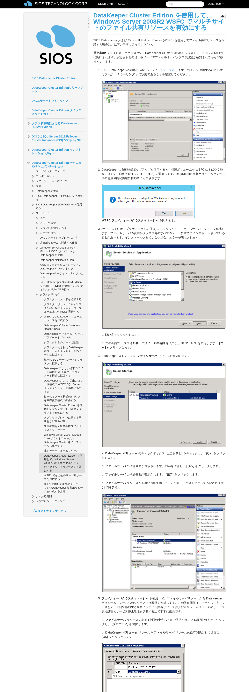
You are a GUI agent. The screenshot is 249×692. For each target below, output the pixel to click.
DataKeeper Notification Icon (57, 259)
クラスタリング (47, 294)
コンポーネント (42, 176)
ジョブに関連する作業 (51, 228)
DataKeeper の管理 (45, 191)
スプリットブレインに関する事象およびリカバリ (62, 419)
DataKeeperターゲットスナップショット (61, 275)
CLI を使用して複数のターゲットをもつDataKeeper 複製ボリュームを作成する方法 (64, 487)
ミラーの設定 (45, 223)
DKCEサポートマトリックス (50, 100)
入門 (40, 218)
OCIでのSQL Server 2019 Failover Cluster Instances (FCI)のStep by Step (55, 138)
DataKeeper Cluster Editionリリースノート (57, 89)
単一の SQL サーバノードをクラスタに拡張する (63, 361)
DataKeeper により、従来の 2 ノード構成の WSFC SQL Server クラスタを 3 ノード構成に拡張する (63, 386)
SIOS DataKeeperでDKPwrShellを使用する (56, 206)
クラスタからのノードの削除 (61, 342)
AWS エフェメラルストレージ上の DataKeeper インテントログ (60, 266)
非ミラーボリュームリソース (61, 450)
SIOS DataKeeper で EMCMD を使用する (57, 197)
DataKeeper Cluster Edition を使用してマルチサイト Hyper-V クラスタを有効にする (63, 409)
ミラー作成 (167, 70)
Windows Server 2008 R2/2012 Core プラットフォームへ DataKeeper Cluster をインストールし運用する (63, 440)
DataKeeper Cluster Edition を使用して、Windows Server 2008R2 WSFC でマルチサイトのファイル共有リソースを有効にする (63, 463)
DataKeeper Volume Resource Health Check (62, 327)
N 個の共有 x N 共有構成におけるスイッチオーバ (63, 428)
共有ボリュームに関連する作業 (56, 242)
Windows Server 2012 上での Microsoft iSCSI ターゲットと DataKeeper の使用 (55, 251)
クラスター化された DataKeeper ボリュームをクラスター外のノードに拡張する (63, 351)
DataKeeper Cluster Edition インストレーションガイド (54, 151)
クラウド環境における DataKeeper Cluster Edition (52, 125)
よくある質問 (41, 496)
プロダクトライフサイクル (49, 510)
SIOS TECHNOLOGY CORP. (61, 3)
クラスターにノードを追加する (62, 299)
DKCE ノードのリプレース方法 (59, 237)
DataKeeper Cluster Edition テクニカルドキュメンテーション (54, 164)
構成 (36, 186)
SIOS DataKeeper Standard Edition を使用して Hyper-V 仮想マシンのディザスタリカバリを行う (61, 286)
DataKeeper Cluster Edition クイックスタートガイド (56, 112)
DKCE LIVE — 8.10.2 (113, 3)
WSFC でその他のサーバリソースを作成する (63, 477)
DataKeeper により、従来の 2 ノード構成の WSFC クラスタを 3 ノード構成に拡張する (63, 372)
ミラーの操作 (45, 232)
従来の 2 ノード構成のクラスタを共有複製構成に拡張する (63, 398)
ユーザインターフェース (50, 171)
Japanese (216, 3)
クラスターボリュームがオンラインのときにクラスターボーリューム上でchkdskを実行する (62, 308)
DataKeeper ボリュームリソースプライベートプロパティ (63, 335)
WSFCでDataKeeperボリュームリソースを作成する (60, 318)
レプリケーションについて (49, 181)
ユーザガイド (41, 213)
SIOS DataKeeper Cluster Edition (54, 78)
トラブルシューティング (48, 501)
